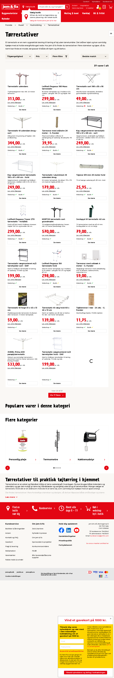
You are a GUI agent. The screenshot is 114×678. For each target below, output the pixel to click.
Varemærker (10, 598)
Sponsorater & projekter (42, 584)
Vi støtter (90, 8)
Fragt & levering (11, 589)
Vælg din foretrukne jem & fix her (43, 21)
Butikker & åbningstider (15, 571)
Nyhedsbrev (96, 1)
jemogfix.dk (9, 614)
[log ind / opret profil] (98, 7)
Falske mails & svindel (14, 602)
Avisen (74, 6)
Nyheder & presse (39, 575)
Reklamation (10, 593)
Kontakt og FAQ (11, 580)
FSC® (34, 593)
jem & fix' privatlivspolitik (99, 645)
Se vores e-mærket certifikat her (97, 586)
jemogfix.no (30, 614)
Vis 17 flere (55, 387)
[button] (54, 450)
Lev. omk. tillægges (14, 102)
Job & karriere (77, 8)
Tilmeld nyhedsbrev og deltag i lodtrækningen (85, 673)
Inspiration (84, 6)
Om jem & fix (37, 580)
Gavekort (86, 1)
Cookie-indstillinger (13, 618)
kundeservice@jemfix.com (99, 578)
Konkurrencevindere (40, 589)
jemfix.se (20, 614)
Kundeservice (107, 1)
